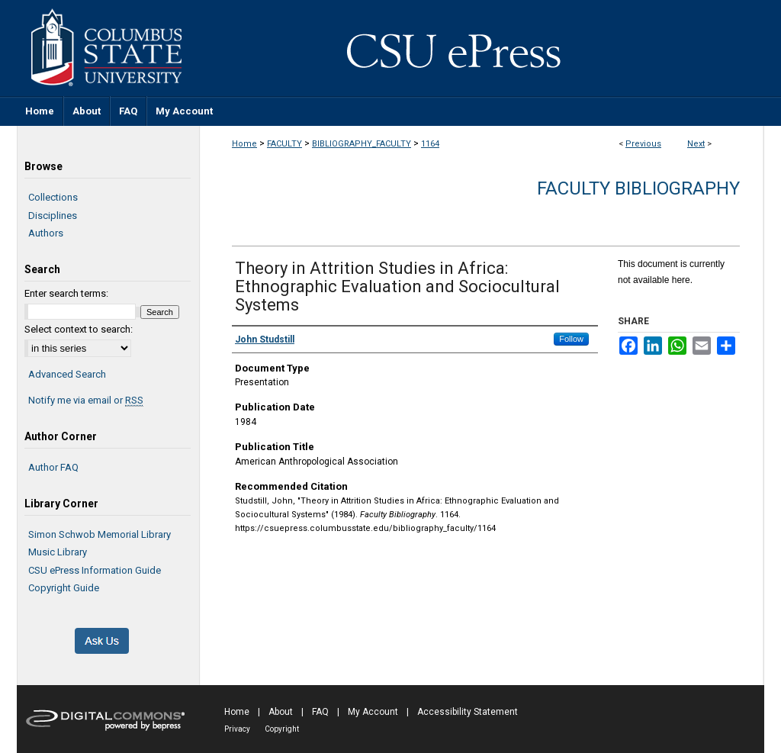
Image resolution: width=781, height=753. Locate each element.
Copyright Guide (63, 588)
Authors (45, 233)
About (280, 711)
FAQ (320, 711)
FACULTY (284, 144)
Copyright (282, 729)
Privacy (237, 729)
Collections (53, 197)
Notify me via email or (85, 400)
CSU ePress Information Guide (94, 570)
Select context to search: (78, 329)
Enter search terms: (66, 293)
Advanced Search (67, 374)
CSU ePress (482, 48)
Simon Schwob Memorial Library (99, 534)
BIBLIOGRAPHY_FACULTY (361, 144)
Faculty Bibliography (638, 188)
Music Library (57, 552)
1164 (430, 144)
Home (244, 144)
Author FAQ (53, 467)
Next (696, 144)
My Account (373, 711)
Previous (643, 144)
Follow (571, 338)
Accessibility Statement (467, 711)
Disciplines (52, 215)
